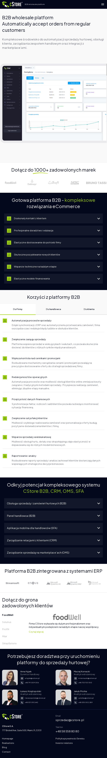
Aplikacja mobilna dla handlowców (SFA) (53, 528)
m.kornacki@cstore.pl (85, 678)
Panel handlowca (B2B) (53, 515)
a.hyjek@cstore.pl (30, 678)
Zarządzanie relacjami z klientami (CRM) (53, 540)
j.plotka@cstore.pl (84, 698)
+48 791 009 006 (29, 682)
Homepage (7, 738)
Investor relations (64, 743)
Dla (18, 309)
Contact (6, 751)
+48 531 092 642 (29, 702)
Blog (4, 747)
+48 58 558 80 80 (67, 731)
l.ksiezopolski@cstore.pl (32, 698)
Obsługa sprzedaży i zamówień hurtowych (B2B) (53, 503)
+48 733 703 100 (83, 682)
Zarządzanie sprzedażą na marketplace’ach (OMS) (53, 552)
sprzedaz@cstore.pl (70, 720)
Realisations (8, 743)
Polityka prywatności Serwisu (70, 738)
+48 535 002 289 (83, 702)
